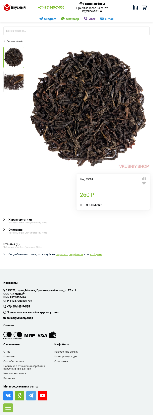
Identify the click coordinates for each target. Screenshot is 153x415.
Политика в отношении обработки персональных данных (24, 367)
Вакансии (9, 378)
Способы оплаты (13, 361)
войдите (96, 254)
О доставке (61, 361)
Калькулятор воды (65, 356)
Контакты (9, 356)
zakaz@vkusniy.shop (20, 318)
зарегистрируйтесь (69, 254)
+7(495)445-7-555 (51, 7)
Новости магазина (14, 373)
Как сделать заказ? (66, 351)
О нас (6, 351)
